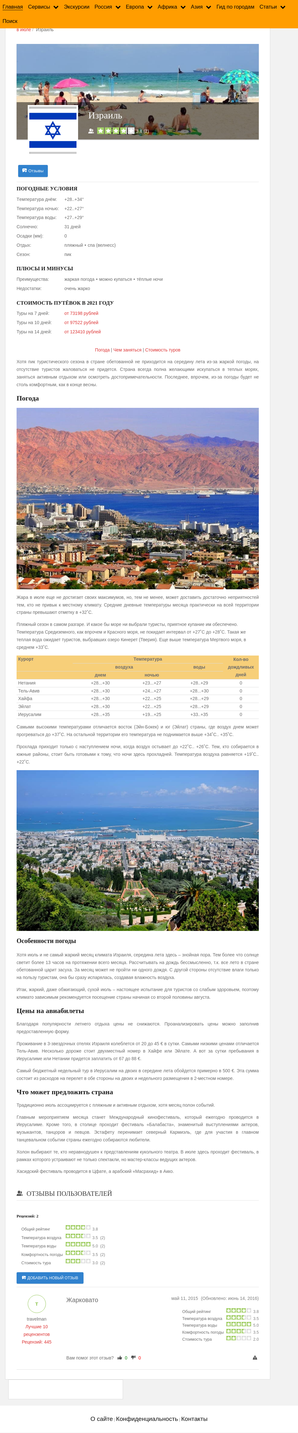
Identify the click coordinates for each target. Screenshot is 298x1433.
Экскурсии (76, 7)
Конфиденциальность (147, 1419)
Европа (135, 7)
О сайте (102, 1419)
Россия (103, 7)
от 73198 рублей (81, 313)
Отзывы (33, 171)
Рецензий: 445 (36, 1341)
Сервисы (39, 7)
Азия (197, 7)
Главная (13, 7)
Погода (103, 349)
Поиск (10, 21)
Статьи (268, 7)
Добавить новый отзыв (50, 1278)
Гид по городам (235, 7)
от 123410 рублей (82, 331)
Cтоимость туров (162, 349)
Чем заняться (127, 349)
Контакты (194, 1419)
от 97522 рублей (81, 322)
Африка (167, 7)
